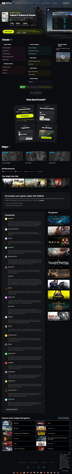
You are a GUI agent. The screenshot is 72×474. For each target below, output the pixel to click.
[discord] (28, 467)
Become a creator (22, 462)
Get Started (8, 32)
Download (66, 3)
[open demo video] (63, 57)
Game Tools (37, 2)
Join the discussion (11, 409)
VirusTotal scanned (25, 25)
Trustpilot (41, 200)
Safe (25, 23)
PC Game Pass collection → (45, 87)
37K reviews (12, 25)
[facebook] (38, 467)
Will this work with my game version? (14, 205)
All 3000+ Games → (15, 13)
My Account (55, 2)
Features (43, 2)
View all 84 (39, 171)
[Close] (70, 452)
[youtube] (43, 467)
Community (49, 2)
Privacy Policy (43, 462)
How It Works (18, 2)
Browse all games (64, 418)
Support (51, 462)
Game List (25, 2)
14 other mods (35, 31)
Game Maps (30, 2)
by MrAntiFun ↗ (33, 25)
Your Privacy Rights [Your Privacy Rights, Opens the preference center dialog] (65, 470)
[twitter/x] (33, 467)
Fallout (37, 92)
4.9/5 (12, 23)
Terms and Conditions (33, 462)
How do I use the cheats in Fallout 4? (14, 203)
